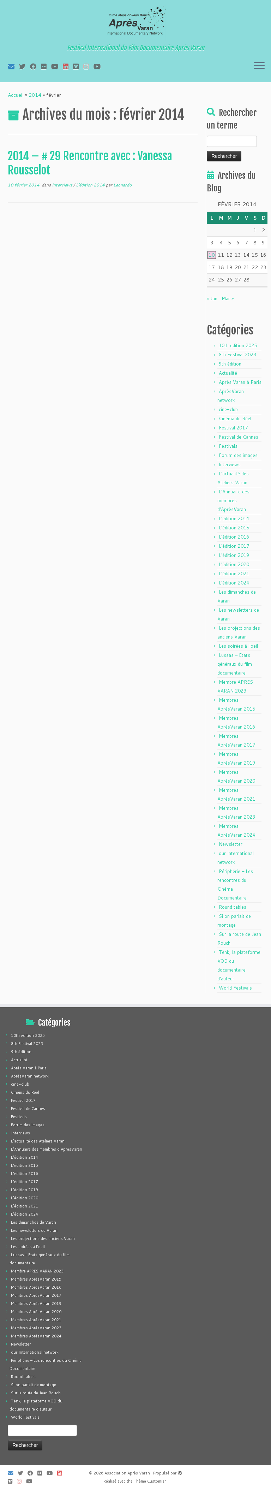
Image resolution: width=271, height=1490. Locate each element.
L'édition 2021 (234, 573)
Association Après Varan (127, 1473)
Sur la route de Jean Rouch (36, 1393)
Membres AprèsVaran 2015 (36, 1279)
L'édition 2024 (234, 583)
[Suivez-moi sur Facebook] (35, 66)
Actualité (228, 373)
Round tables (232, 907)
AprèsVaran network (30, 1076)
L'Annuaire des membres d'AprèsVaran (233, 500)
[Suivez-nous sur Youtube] (99, 66)
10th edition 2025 (238, 345)
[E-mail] (13, 66)
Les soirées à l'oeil (238, 646)
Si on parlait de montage (33, 1385)
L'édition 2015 (234, 527)
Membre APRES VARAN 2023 (37, 1271)
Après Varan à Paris (240, 382)
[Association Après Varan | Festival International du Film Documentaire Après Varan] (135, 23)
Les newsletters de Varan (34, 1230)
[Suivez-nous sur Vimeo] (78, 66)
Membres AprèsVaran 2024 (36, 1336)
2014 (35, 95)
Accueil (16, 95)
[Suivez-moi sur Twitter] (24, 66)
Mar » (228, 298)
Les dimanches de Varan (33, 1222)
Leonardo (122, 185)
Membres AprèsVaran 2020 (36, 1311)
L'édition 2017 (234, 546)
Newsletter (230, 844)
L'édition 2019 (234, 555)
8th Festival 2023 (237, 354)
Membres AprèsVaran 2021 (36, 1320)
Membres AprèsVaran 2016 (36, 1287)
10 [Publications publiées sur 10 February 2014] (212, 255)
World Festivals (235, 988)
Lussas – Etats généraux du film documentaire (234, 664)
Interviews (62, 185)
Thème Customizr (150, 1481)
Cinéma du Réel (235, 418)
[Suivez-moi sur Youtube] (57, 66)
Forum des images (238, 455)
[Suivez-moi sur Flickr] (46, 66)
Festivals (228, 446)
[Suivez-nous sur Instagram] (88, 66)
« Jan (212, 298)
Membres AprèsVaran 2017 (36, 1295)
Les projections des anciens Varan (43, 1238)
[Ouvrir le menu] (259, 66)
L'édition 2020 (234, 564)
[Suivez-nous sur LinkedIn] (68, 66)
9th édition (230, 364)
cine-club (228, 409)
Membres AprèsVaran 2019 (36, 1303)
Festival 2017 (233, 428)
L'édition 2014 (91, 185)
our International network (35, 1352)
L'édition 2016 (234, 537)
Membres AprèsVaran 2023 (36, 1328)
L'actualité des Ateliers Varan (38, 1141)
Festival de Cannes (238, 437)
